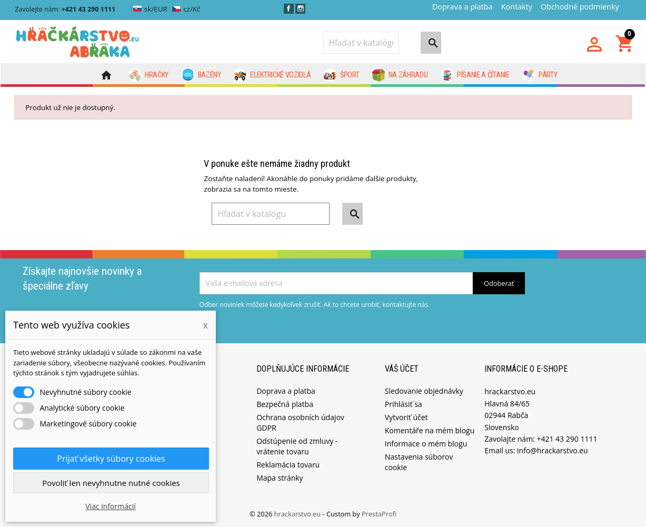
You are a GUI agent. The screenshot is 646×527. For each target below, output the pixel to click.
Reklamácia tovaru (288, 464)
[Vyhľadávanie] (361, 43)
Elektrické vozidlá (272, 75)
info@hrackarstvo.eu (552, 450)
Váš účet (402, 368)
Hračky (148, 75)
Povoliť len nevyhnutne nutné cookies (111, 483)
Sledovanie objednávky (424, 390)
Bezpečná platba (284, 404)
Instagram (300, 9)
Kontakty (516, 7)
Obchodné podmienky (580, 7)
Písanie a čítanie (475, 75)
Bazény (201, 75)
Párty (540, 75)
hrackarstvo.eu (298, 513)
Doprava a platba (462, 7)
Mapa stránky (279, 477)
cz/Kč (186, 9)
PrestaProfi (379, 513)
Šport (341, 75)
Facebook (289, 9)
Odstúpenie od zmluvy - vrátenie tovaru (296, 445)
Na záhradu (400, 75)
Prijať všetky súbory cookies (111, 458)
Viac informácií (110, 506)
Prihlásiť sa (403, 404)
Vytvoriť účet (406, 417)
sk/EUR (150, 9)
